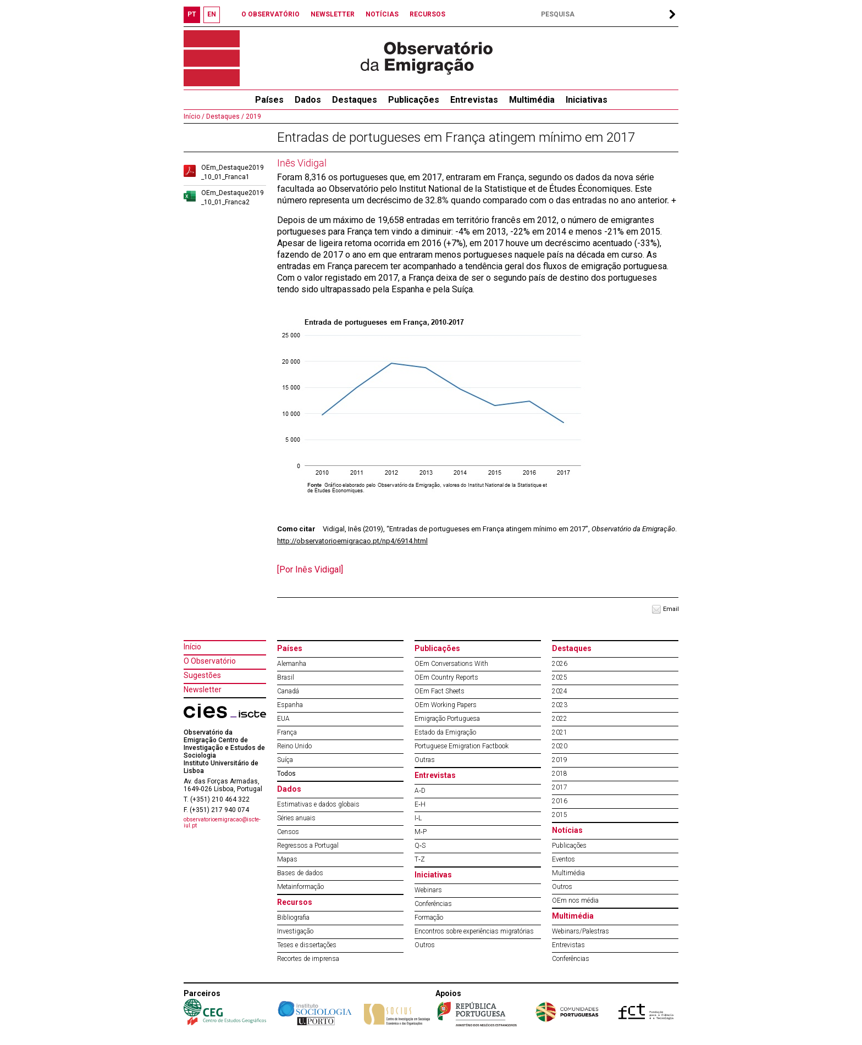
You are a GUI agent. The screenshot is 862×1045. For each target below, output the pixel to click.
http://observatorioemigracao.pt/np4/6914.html (352, 541)
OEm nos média (575, 900)
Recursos (294, 902)
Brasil (285, 677)
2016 (559, 801)
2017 (559, 787)
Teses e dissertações (306, 945)
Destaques (354, 100)
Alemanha (291, 664)
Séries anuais (296, 818)
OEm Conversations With (451, 664)
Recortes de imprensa (308, 959)
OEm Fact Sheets (440, 691)
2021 (559, 732)
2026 (559, 664)
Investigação (295, 931)
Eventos (563, 859)
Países (289, 648)
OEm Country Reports (446, 677)
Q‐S (420, 845)
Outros (425, 945)
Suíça (285, 760)
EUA (283, 718)
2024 (559, 691)
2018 (559, 773)
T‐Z (420, 859)
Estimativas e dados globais (318, 804)
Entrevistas (474, 100)
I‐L (418, 818)
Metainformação (300, 887)
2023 (559, 705)
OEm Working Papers (446, 705)
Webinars (428, 890)
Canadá (288, 691)
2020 (559, 746)
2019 (252, 116)
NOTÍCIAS (382, 14)
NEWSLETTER (333, 14)
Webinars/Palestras (580, 931)
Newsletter (203, 689)
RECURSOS (427, 14)
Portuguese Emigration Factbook (462, 746)
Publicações (413, 100)
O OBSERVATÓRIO (270, 14)
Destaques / (224, 116)
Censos (288, 832)
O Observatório (210, 661)
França (287, 732)
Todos (286, 773)
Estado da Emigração (445, 732)
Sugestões (202, 675)
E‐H (420, 804)
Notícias (567, 830)
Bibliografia (293, 917)
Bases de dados (300, 873)
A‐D (420, 790)
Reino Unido (294, 746)
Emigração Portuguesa (447, 718)
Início (192, 646)
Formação (429, 917)
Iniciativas (586, 100)
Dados (308, 100)
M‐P (421, 832)
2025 (559, 677)
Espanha (290, 705)
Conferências (433, 904)
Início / (194, 116)
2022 (559, 718)
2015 (559, 815)
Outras (425, 760)
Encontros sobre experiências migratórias (474, 931)
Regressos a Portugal (308, 845)
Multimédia (532, 100)
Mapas (287, 859)
